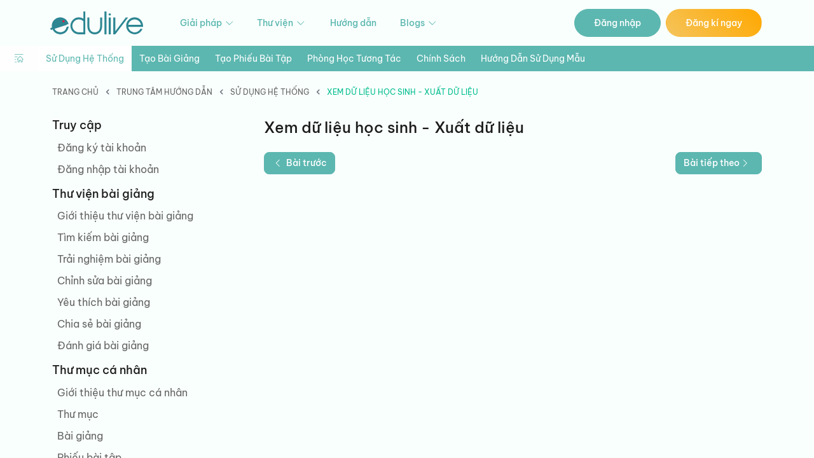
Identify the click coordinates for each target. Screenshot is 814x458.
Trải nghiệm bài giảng (109, 259)
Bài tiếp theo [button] (717, 163)
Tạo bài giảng (169, 58)
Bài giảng (80, 435)
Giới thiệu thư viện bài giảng (125, 215)
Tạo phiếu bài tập (253, 58)
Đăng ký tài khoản (101, 147)
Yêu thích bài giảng (103, 302)
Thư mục (78, 414)
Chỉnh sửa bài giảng (104, 280)
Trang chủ (75, 92)
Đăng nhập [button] (617, 23)
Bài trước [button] (299, 163)
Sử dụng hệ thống (85, 58)
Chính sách (441, 58)
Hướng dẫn (353, 23)
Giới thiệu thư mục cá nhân (122, 392)
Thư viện (282, 23)
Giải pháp (207, 23)
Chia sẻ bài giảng (99, 323)
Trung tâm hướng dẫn (164, 92)
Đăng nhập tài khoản (108, 169)
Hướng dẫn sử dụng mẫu (533, 58)
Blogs (419, 23)
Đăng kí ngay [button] (714, 23)
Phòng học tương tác (354, 58)
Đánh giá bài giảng (103, 345)
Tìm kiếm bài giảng (103, 237)
